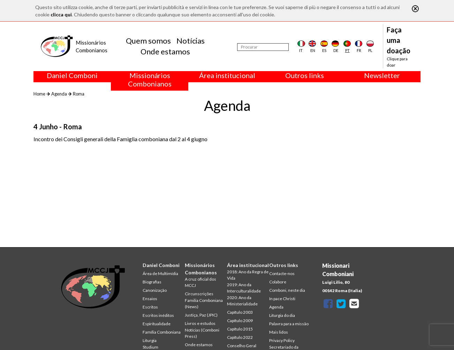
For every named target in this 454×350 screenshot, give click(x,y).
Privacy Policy (282, 340)
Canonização (155, 290)
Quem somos (148, 40)
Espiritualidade (157, 323)
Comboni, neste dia (287, 290)
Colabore (277, 281)
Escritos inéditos (158, 315)
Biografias (152, 281)
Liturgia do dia (282, 315)
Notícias (190, 40)
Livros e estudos (200, 323)
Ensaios (150, 298)
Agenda (59, 94)
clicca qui (61, 14)
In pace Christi (282, 298)
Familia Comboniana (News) (204, 303)
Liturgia (150, 340)
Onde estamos (165, 51)
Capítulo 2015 (240, 329)
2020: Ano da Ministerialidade (242, 300)
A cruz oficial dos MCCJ (200, 282)
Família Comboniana (162, 332)
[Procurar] (263, 47)
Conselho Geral (241, 345)
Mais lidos (278, 332)
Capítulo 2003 (240, 312)
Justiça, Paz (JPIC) (201, 315)
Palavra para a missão (289, 323)
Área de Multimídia (160, 273)
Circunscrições (199, 293)
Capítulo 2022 (240, 337)
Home (39, 94)
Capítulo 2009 (240, 320)
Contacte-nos (282, 273)
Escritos (150, 307)
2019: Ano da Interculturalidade (244, 288)
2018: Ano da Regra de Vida (247, 275)
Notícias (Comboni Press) (202, 333)
